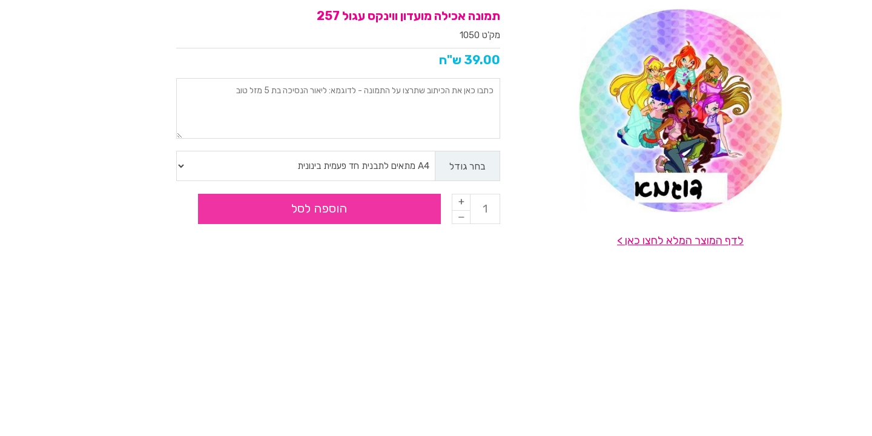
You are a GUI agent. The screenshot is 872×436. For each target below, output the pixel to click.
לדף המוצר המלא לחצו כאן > (607, 240)
